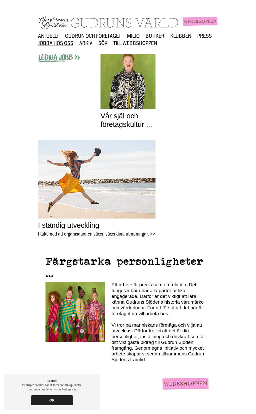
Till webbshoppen (135, 43)
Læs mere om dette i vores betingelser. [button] (51, 389)
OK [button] (52, 400)
